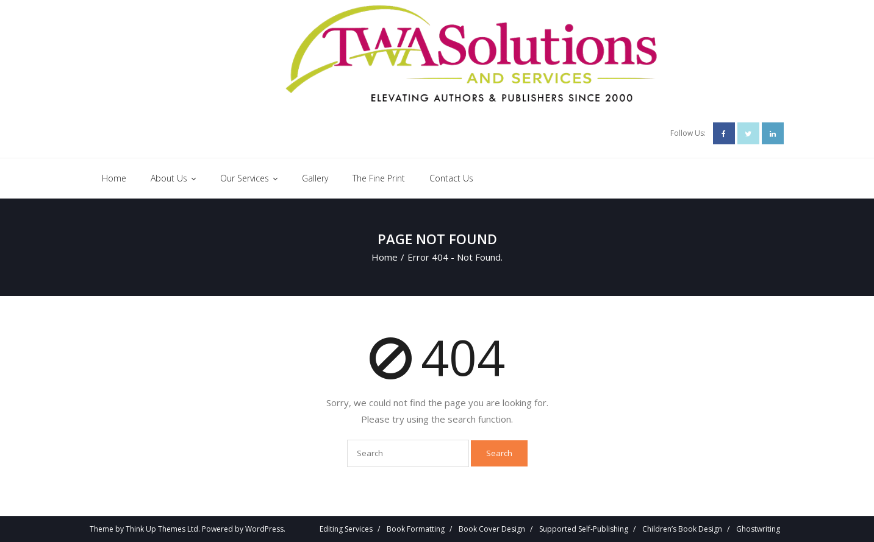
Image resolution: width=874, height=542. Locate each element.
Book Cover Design (492, 529)
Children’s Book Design (682, 529)
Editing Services (346, 529)
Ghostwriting (758, 529)
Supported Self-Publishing (583, 529)
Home (384, 257)
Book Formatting (416, 529)
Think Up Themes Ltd (162, 529)
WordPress (264, 529)
